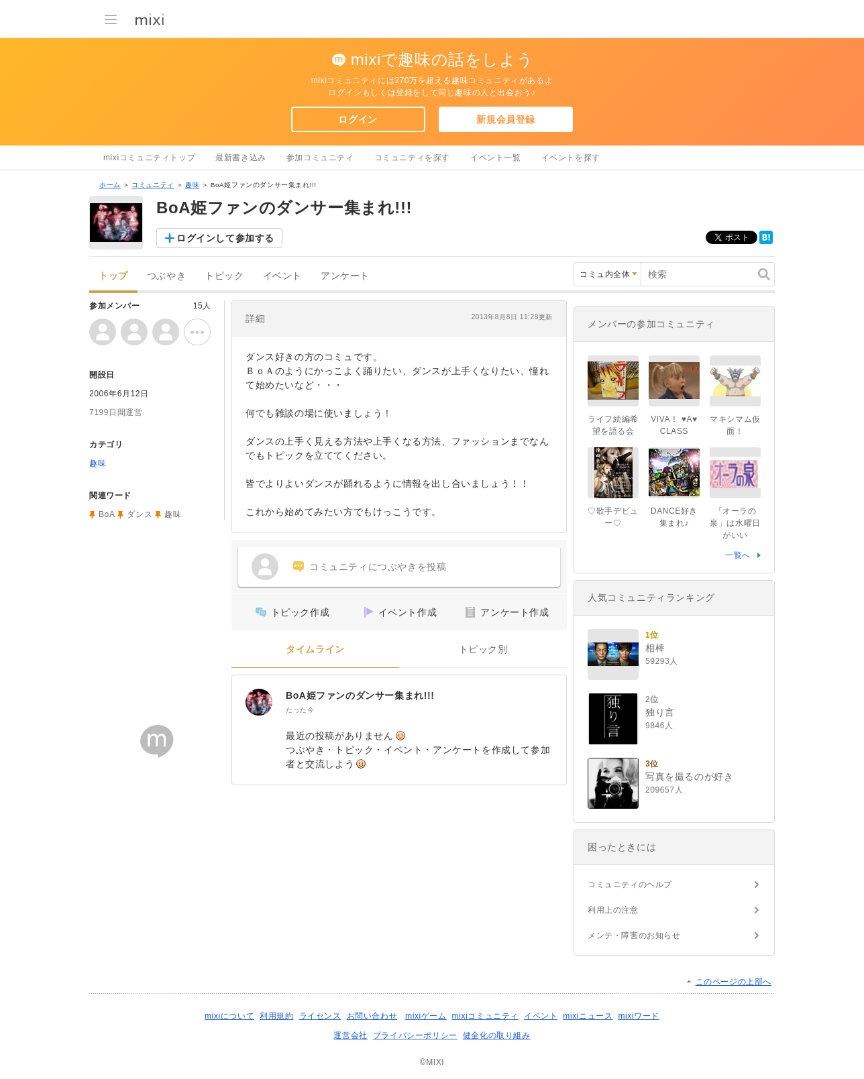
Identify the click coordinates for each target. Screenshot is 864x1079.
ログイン (357, 119)
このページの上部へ (733, 981)
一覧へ (738, 555)
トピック (224, 276)
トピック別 (483, 649)
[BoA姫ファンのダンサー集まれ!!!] (259, 702)
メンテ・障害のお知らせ (634, 935)
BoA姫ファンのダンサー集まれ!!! (360, 695)
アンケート (345, 276)
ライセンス (320, 1016)
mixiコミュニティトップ (149, 157)
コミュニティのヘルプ (630, 884)
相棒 (655, 647)
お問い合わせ (372, 1016)
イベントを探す (570, 157)
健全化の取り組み (497, 1035)
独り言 (660, 712)
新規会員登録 (505, 119)
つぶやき (166, 276)
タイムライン (315, 649)
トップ (113, 276)
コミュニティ (152, 184)
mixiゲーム (426, 1016)
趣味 (192, 184)
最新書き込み (240, 157)
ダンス (139, 514)
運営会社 (350, 1035)
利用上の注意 (613, 910)
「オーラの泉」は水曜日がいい (735, 523)
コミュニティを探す (412, 157)
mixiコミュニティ (485, 1016)
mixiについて (229, 1016)
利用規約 (276, 1016)
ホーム (110, 184)
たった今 (300, 710)
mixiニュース (587, 1016)
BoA (107, 514)
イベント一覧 (495, 157)
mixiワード (638, 1016)
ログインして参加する (225, 238)
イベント (282, 276)
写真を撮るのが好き (689, 776)
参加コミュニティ (320, 157)
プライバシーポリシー (415, 1035)
